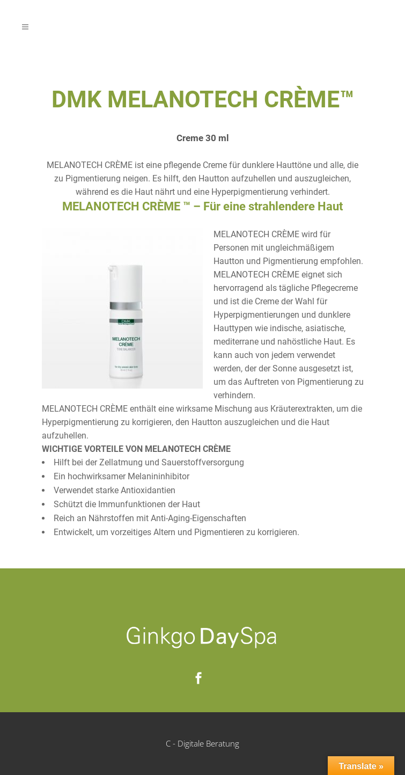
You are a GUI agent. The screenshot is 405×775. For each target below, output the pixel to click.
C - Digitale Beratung (202, 743)
